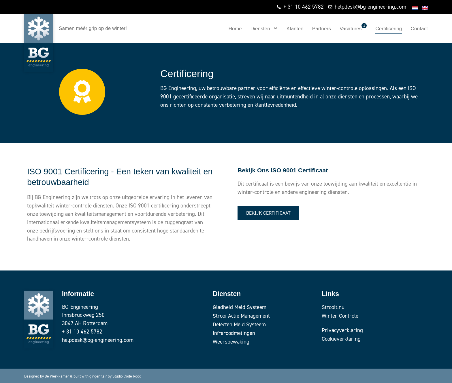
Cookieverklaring (341, 338)
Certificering (388, 28)
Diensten (264, 28)
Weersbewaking (231, 341)
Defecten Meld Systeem (239, 324)
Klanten (295, 28)
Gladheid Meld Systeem (239, 307)
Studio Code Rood (126, 376)
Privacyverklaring (342, 330)
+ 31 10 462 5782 (82, 331)
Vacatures (353, 27)
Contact (419, 28)
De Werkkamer (57, 376)
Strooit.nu (333, 307)
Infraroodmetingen (234, 333)
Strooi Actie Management (242, 315)
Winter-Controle (340, 315)
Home (235, 28)
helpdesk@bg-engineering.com (97, 340)
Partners (321, 28)
